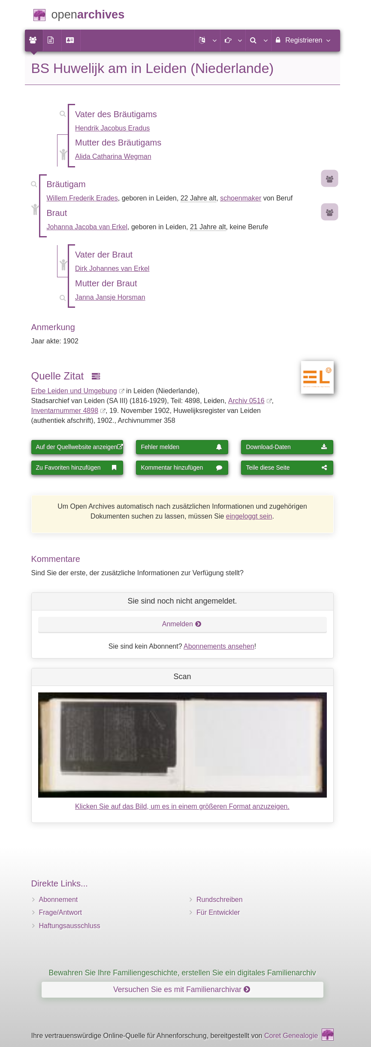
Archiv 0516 (246, 400)
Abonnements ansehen (219, 646)
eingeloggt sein (249, 516)
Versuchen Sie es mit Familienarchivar (181, 989)
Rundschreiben (219, 899)
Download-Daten (286, 446)
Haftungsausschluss (69, 925)
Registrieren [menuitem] (302, 40)
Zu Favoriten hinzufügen (77, 467)
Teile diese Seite (286, 467)
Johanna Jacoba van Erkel (87, 227)
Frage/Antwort (60, 912)
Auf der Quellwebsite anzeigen (80, 446)
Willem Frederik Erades (82, 198)
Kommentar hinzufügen (181, 467)
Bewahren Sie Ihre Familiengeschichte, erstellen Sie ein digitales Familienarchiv (182, 972)
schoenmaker (240, 198)
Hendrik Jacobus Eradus (112, 128)
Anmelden (182, 624)
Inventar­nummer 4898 (65, 410)
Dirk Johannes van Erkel (112, 268)
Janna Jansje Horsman (110, 297)
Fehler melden (181, 446)
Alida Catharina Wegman (113, 156)
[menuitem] (34, 40)
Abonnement (58, 899)
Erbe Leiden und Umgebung (74, 391)
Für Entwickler (218, 912)
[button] (207, 40)
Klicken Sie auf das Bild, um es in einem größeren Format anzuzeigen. (182, 806)
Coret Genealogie (291, 1035)
